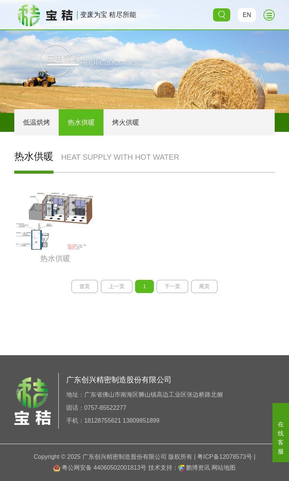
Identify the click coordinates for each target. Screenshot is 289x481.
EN (247, 15)
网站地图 (223, 467)
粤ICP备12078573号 (224, 457)
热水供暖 (81, 122)
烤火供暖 (125, 122)
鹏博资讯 (198, 467)
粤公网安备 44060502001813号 (99, 467)
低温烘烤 (36, 122)
